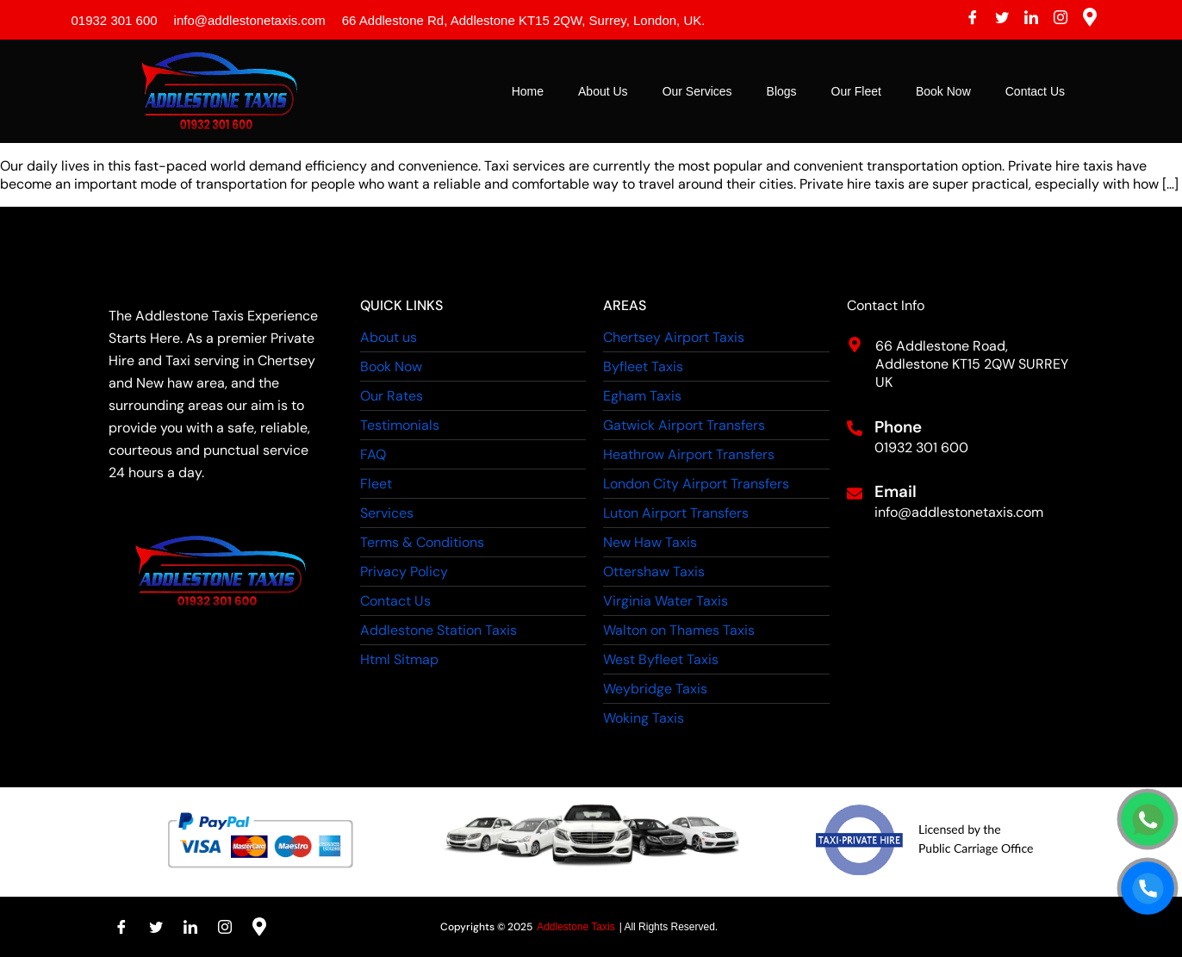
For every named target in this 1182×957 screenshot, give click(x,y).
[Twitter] (1002, 20)
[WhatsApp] (1148, 819)
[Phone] (854, 428)
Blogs (782, 91)
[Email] (854, 493)
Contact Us (1035, 91)
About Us (603, 91)
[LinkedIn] (1031, 20)
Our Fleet (856, 91)
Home (528, 91)
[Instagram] (1060, 20)
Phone (898, 427)
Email (895, 491)
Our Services (697, 91)
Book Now (943, 91)
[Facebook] (973, 20)
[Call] (1148, 888)
